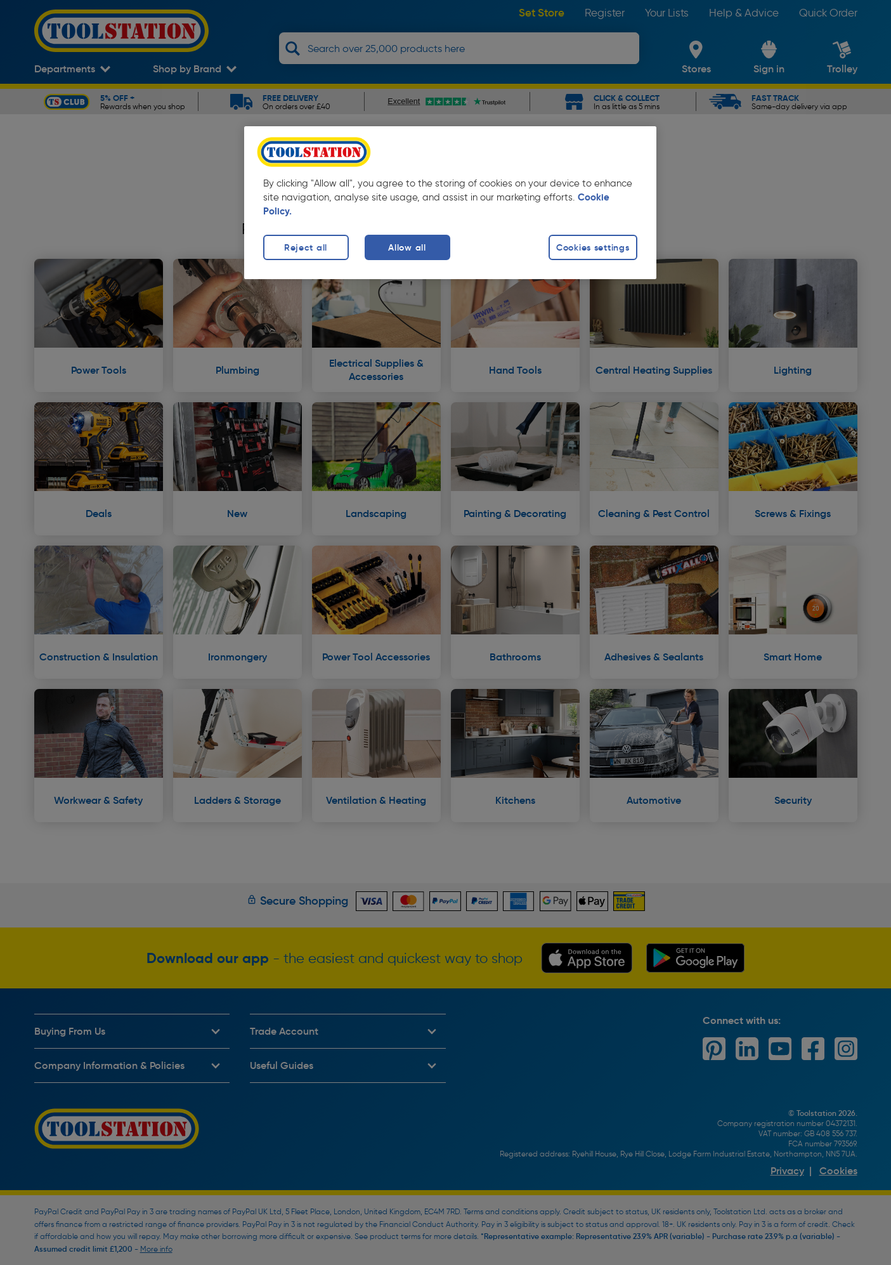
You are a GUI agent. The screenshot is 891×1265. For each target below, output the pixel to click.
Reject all (305, 247)
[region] (450, 202)
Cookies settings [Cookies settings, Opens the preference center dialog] (593, 247)
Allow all (407, 247)
